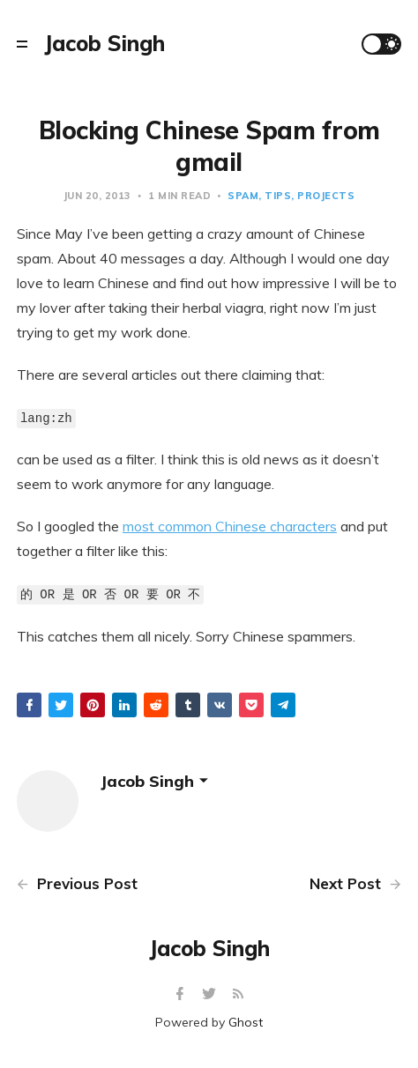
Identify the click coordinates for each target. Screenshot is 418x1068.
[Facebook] (182, 994)
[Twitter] (211, 994)
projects (326, 195)
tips (278, 195)
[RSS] (238, 994)
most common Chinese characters (230, 526)
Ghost (245, 1022)
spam (243, 195)
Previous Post (77, 883)
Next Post (355, 883)
